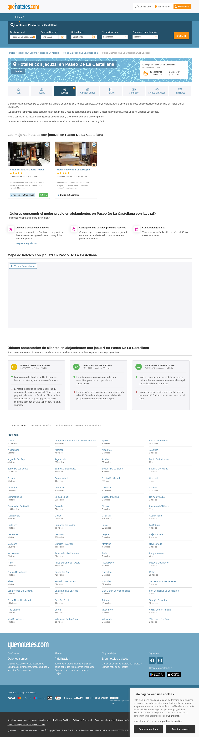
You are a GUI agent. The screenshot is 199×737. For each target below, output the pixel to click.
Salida (77, 32)
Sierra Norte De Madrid (19, 600)
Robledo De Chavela (65, 581)
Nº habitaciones (110, 32)
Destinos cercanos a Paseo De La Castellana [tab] (78, 425)
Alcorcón (59, 450)
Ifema (105, 525)
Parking (110, 91)
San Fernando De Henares (162, 581)
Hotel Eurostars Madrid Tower (27, 169)
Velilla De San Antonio (160, 609)
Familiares (180, 91)
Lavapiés (59, 534)
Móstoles (106, 544)
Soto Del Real (62, 600)
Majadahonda (156, 534)
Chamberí (60, 487)
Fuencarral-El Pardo (159, 506)
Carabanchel (61, 478)
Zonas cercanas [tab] (18, 425)
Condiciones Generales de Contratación (112, 720)
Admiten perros (87, 91)
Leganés (106, 534)
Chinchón (107, 487)
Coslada (59, 506)
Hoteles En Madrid (49, 53)
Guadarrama (155, 515)
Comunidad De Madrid (19, 506)
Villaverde (107, 619)
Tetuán (105, 600)
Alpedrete (107, 450)
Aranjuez (153, 450)
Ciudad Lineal (62, 497)
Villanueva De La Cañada (67, 619)
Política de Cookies (61, 720)
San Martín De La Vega (66, 591)
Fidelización (62, 658)
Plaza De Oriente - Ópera (67, 562)
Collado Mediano (110, 497)
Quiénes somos (18, 658)
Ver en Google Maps (23, 266)
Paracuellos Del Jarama (67, 553)
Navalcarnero (14, 553)
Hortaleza (12, 525)
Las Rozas (13, 534)
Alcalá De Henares (158, 440)
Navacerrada (155, 544)
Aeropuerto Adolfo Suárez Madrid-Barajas (76, 440)
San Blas (106, 581)
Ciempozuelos (15, 497)
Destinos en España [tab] (40, 425)
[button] (182, 6)
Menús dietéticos (157, 91)
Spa (18, 91)
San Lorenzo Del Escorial (20, 591)
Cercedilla (154, 478)
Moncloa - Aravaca (64, 544)
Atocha (105, 459)
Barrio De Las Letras (18, 468)
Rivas (10, 581)
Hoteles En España (27, 53)
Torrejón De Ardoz (158, 600)
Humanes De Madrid (65, 525)
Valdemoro (107, 609)
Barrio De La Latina (159, 459)
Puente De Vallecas (17, 572)
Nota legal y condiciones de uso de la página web (29, 720)
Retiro (152, 572)
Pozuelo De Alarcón (159, 562)
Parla (104, 553)
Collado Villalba (157, 497)
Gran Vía (106, 515)
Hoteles (11, 53)
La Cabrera (154, 525)
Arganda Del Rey (16, 459)
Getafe (58, 515)
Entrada (49, 32)
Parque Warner (156, 553)
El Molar (106, 506)
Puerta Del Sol (62, 572)
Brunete (11, 478)
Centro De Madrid (111, 478)
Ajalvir (105, 440)
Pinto (10, 562)
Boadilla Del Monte (158, 468)
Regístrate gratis (26, 243)
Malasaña (12, 544)
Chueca (153, 487)
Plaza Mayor (108, 562)
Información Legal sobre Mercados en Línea (27, 725)
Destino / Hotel (17, 32)
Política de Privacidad (82, 720)
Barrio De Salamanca (65, 468)
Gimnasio (133, 91)
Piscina (41, 91)
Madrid (11, 440)
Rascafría (107, 572)
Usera (58, 609)
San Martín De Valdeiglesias (116, 591)
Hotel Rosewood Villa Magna (73, 169)
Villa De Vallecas (16, 619)
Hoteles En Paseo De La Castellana (80, 53)
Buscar (181, 35)
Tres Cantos (14, 609)
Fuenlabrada (14, 515)
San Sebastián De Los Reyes (164, 591)
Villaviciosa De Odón (159, 619)
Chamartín (13, 487)
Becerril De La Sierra (112, 468)
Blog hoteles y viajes (115, 658)
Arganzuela (60, 459)
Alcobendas (13, 450)
